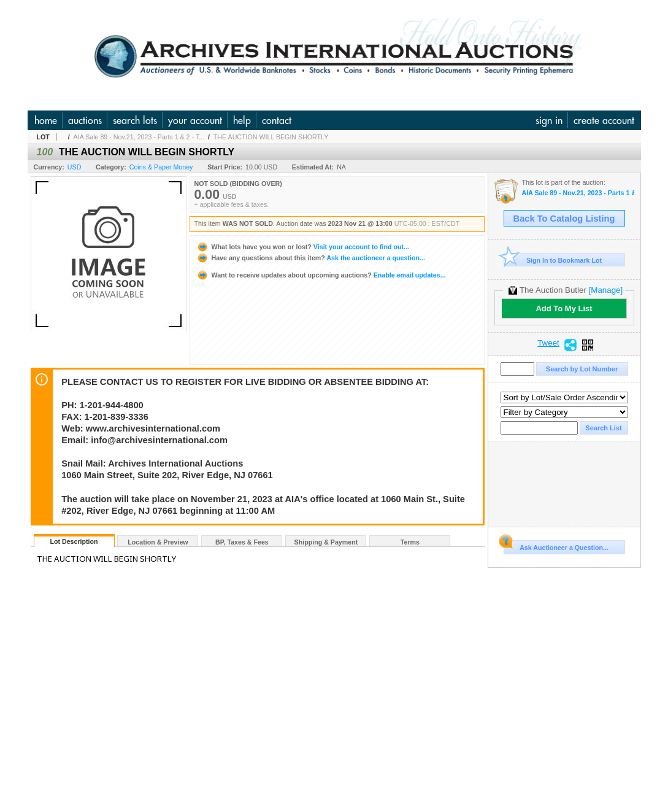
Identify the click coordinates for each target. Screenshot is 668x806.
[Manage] (605, 290)
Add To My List (564, 308)
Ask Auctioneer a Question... (556, 545)
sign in (549, 120)
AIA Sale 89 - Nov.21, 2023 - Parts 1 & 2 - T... (139, 137)
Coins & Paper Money (161, 167)
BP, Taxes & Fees (242, 542)
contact (276, 120)
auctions (85, 120)
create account (604, 120)
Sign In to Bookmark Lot (553, 260)
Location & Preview (158, 542)
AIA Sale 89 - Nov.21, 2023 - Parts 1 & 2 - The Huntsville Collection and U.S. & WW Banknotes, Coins (578, 193)
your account (195, 120)
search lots (135, 120)
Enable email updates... (321, 275)
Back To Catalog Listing (564, 218)
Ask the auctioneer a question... (310, 258)
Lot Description (74, 541)
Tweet (548, 343)
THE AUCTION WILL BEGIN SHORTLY (271, 137)
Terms (410, 542)
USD (74, 167)
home (45, 120)
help (242, 120)
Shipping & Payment (326, 542)
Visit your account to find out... (302, 246)
